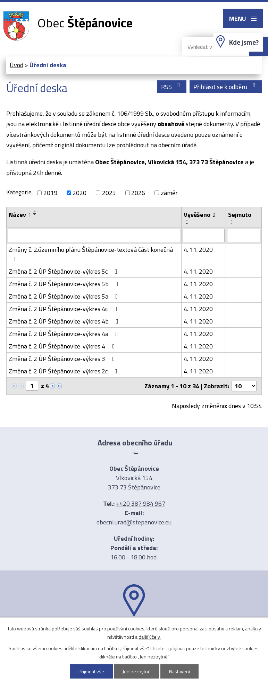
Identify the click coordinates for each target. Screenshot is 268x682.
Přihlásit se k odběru (225, 86)
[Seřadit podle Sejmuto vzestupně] (232, 220)
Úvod (16, 65)
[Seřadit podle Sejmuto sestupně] (232, 223)
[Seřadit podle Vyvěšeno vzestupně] (187, 220)
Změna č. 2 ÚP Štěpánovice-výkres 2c (64, 371)
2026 (138, 192)
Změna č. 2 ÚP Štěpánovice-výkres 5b (65, 284)
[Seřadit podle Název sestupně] (35, 214)
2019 (50, 192)
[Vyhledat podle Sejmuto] (243, 235)
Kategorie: (19, 192)
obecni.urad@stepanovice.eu (134, 522)
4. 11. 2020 (198, 249)
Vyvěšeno (200, 214)
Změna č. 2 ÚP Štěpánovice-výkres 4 (63, 346)
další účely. (150, 636)
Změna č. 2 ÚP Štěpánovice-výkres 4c (64, 308)
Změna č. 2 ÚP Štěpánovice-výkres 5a (65, 296)
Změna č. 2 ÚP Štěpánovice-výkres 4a (65, 333)
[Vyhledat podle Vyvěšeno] (204, 235)
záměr (169, 192)
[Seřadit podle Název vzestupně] (35, 211)
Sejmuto (239, 214)
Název (20, 214)
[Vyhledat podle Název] (94, 235)
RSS (172, 86)
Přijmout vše (91, 671)
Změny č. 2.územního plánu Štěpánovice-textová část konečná (91, 253)
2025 (109, 192)
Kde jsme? (244, 42)
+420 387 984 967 (140, 503)
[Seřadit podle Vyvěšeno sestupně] (187, 223)
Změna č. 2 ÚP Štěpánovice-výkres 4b (65, 321)
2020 (79, 192)
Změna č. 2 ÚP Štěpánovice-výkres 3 (63, 358)
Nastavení (179, 671)
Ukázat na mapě (134, 630)
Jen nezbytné (137, 671)
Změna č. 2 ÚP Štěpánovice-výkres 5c (64, 271)
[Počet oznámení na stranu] (244, 386)
